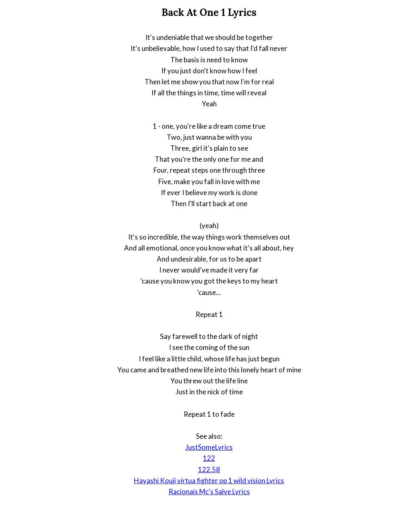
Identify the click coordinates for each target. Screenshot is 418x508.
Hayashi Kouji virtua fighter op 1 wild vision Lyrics (209, 480)
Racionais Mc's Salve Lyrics (209, 491)
